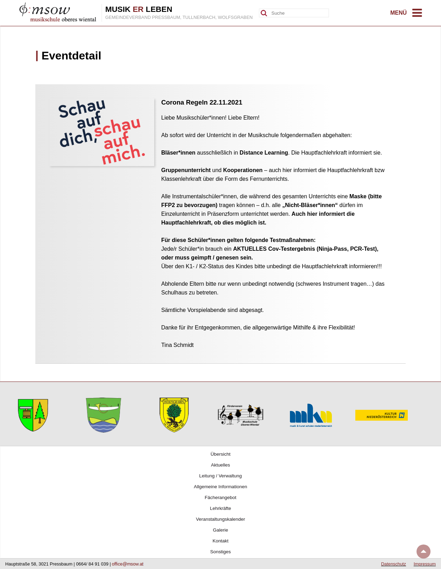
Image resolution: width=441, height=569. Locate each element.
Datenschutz (393, 564)
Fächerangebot (220, 497)
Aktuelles (220, 465)
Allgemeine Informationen (220, 486)
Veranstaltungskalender (220, 519)
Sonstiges (220, 551)
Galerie (220, 530)
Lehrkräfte (220, 508)
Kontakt (221, 540)
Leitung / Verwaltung (220, 475)
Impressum (425, 564)
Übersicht (220, 454)
